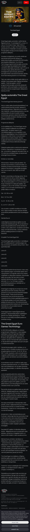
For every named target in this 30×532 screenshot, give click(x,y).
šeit (10, 499)
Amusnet (17, 26)
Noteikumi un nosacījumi (13, 508)
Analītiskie (15, 526)
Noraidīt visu (15, 529)
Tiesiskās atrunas (22, 508)
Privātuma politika (4, 508)
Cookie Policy (20, 519)
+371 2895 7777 (14, 502)
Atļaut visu (15, 522)
